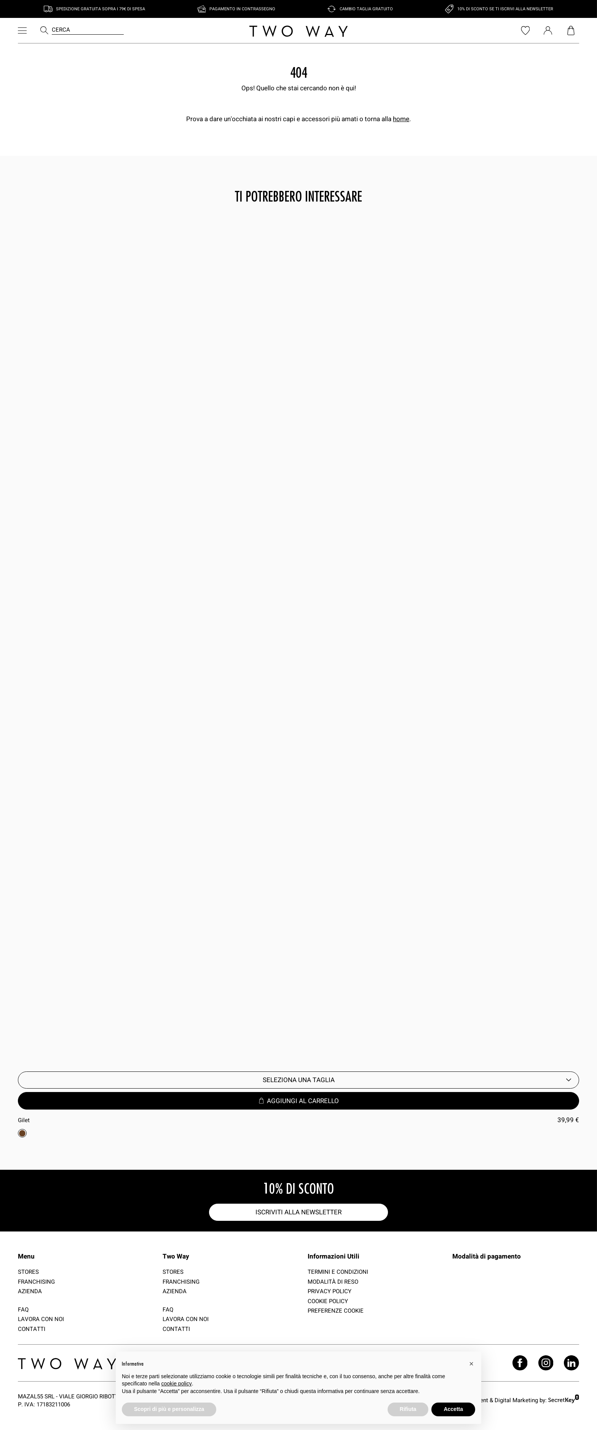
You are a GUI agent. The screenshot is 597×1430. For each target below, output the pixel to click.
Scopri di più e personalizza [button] (169, 1409)
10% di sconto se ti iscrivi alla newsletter (505, 9)
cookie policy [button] (176, 1383)
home (401, 118)
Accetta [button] (453, 1409)
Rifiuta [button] (408, 1409)
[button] (471, 1364)
